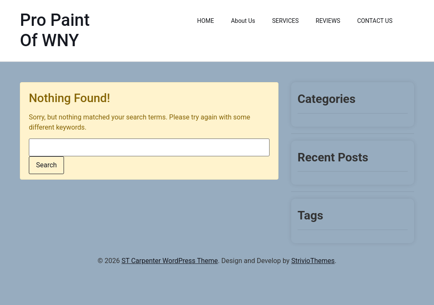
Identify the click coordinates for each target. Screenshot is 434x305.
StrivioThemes (312, 261)
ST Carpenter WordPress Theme (170, 261)
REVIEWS (328, 20)
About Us (243, 20)
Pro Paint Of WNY (54, 30)
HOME (205, 20)
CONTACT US (374, 20)
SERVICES (285, 20)
